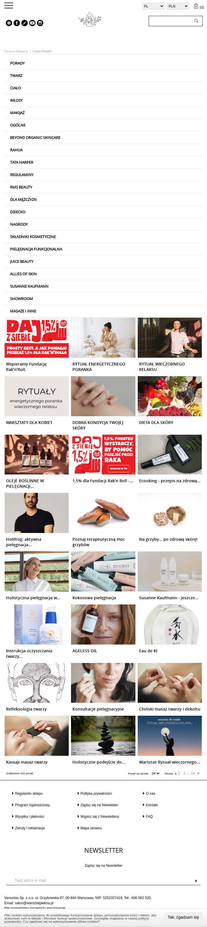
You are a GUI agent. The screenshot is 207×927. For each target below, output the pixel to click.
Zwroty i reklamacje (30, 828)
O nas (150, 794)
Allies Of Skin (23, 273)
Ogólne (17, 125)
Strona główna (16, 51)
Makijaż (17, 112)
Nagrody (19, 224)
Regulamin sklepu (28, 794)
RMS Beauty (21, 187)
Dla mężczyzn (23, 199)
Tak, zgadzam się (183, 917)
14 (193, 773)
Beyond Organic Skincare (35, 137)
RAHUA (16, 149)
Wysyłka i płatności (29, 817)
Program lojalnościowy (32, 805)
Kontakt (152, 805)
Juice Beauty (21, 261)
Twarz (16, 75)
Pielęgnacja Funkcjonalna (36, 249)
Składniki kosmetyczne (33, 236)
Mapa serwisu (91, 828)
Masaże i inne (23, 311)
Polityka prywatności (96, 794)
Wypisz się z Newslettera (100, 817)
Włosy (16, 100)
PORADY (17, 63)
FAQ (149, 817)
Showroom (21, 298)
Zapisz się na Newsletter (99, 805)
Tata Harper (21, 162)
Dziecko (17, 211)
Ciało (15, 88)
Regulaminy (21, 174)
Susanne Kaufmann (29, 286)
